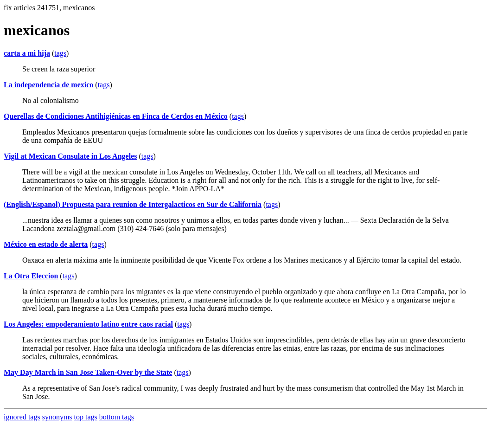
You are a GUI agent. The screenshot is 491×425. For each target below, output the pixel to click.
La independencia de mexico (48, 85)
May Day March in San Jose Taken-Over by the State (88, 372)
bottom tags (116, 417)
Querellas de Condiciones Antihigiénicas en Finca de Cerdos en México (116, 116)
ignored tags (22, 417)
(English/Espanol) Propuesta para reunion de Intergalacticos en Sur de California (132, 204)
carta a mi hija (27, 53)
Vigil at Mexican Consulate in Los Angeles (70, 156)
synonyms (57, 417)
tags (60, 53)
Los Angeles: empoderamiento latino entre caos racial (88, 324)
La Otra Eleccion (31, 276)
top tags (85, 417)
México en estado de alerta (46, 244)
